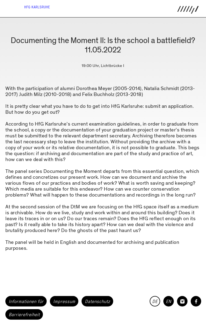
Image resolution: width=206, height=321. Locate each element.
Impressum (64, 301)
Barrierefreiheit (24, 315)
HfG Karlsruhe (37, 7)
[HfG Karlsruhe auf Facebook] (196, 301)
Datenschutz (97, 301)
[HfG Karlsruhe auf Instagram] (182, 301)
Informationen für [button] (26, 301)
